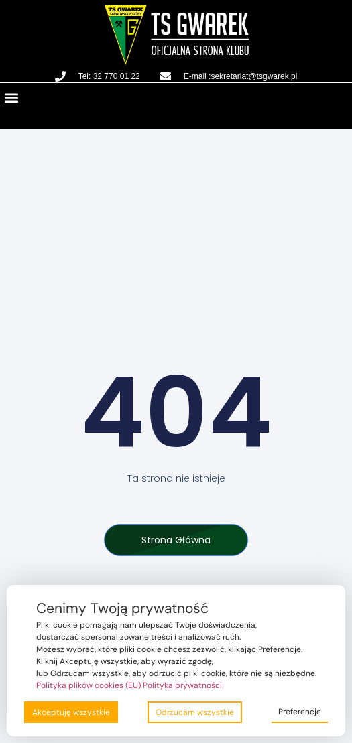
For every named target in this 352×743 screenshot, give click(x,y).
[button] (11, 97)
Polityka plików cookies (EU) (88, 685)
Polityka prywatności (182, 685)
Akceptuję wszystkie (71, 712)
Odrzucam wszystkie (195, 712)
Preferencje (299, 711)
